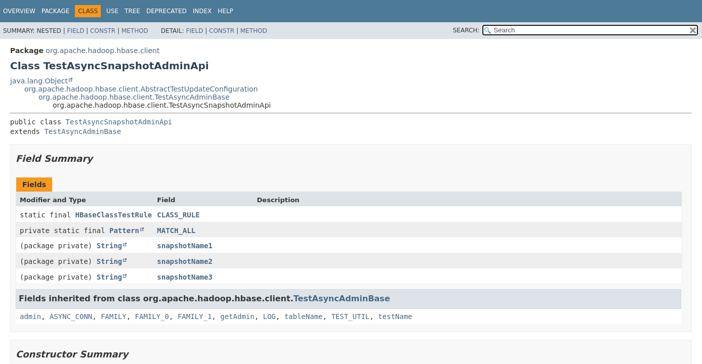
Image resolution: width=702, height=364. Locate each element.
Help (225, 11)
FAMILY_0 (152, 316)
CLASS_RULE (178, 215)
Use (112, 11)
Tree (132, 11)
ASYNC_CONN (71, 316)
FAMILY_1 (195, 316)
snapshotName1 (185, 246)
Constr (102, 30)
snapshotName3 (185, 277)
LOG (269, 316)
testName (395, 316)
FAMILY (114, 316)
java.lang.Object (39, 81)
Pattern (124, 230)
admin (30, 316)
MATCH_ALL (176, 230)
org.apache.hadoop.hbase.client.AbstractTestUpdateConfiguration (141, 89)
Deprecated (166, 11)
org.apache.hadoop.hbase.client (102, 51)
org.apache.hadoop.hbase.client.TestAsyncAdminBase (134, 97)
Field (75, 30)
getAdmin (237, 316)
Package (55, 11)
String (109, 246)
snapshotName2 (185, 261)
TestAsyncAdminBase (82, 131)
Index (202, 11)
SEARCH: (466, 30)
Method (134, 30)
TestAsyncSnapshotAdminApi (119, 122)
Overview (19, 11)
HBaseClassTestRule (113, 215)
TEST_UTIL (350, 316)
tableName (303, 316)
